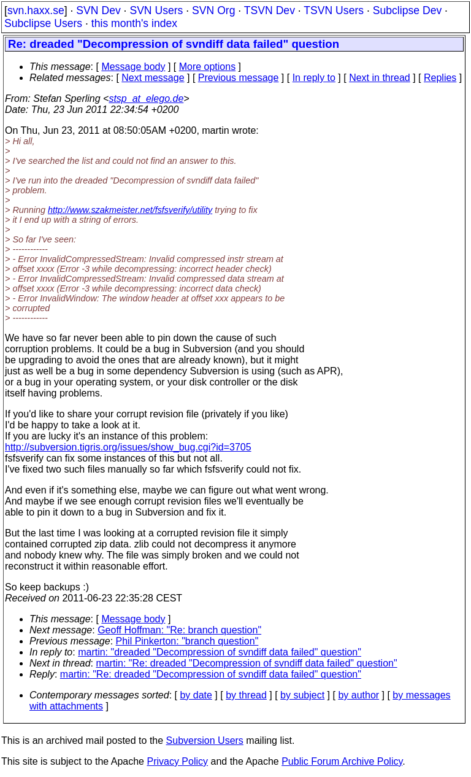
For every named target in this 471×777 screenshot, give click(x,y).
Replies (440, 77)
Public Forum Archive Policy (341, 761)
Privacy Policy (177, 761)
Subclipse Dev (407, 10)
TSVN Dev (269, 10)
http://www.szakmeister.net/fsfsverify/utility (130, 210)
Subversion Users (204, 740)
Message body (133, 66)
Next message (152, 77)
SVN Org (213, 10)
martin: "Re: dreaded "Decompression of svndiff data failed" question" (246, 663)
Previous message (238, 77)
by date (196, 695)
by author (358, 695)
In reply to (314, 77)
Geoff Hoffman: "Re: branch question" (179, 630)
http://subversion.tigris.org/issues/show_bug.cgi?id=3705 (128, 447)
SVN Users (156, 10)
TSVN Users (334, 10)
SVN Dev (98, 10)
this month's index (134, 23)
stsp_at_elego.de (146, 98)
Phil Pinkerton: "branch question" (187, 641)
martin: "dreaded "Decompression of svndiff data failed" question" (219, 652)
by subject (302, 695)
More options (207, 66)
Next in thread (379, 77)
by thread (246, 695)
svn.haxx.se (35, 10)
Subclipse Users (43, 23)
